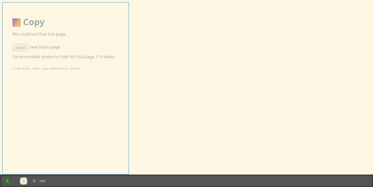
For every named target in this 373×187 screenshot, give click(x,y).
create (20, 48)
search (75, 68)
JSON (36, 68)
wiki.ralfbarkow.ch (55, 68)
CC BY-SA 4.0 (21, 68)
